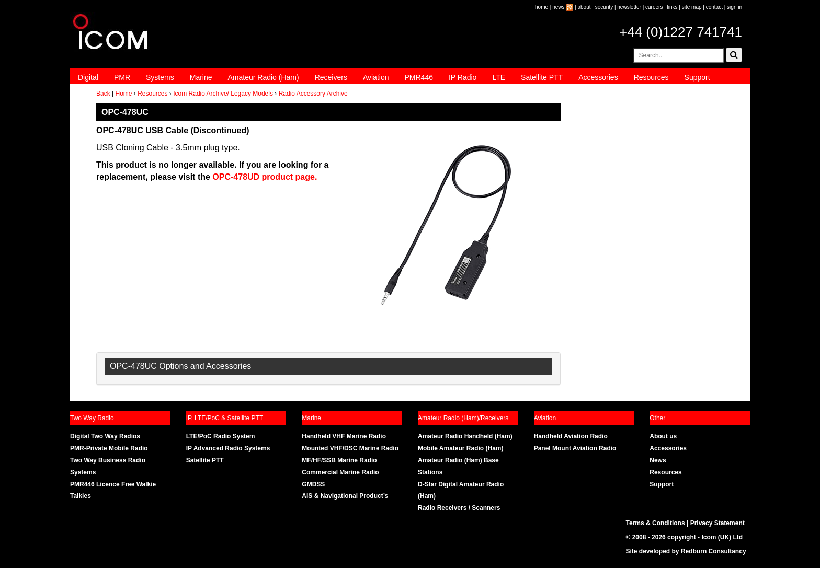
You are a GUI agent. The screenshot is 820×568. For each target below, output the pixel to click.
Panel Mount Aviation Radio (575, 448)
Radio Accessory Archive (313, 93)
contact (714, 7)
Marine (201, 77)
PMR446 (418, 77)
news (558, 7)
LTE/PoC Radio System (220, 436)
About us (663, 436)
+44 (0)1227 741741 (680, 32)
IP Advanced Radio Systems (228, 448)
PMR (122, 77)
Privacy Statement (717, 523)
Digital (88, 77)
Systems (160, 77)
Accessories (598, 77)
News (658, 460)
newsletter (629, 7)
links (672, 7)
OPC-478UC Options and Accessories (180, 366)
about (584, 7)
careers (654, 7)
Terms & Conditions (655, 523)
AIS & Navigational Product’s (345, 496)
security (604, 7)
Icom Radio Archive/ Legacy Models (223, 93)
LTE (498, 77)
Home (123, 93)
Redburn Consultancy (713, 551)
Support (697, 77)
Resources (651, 77)
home (541, 7)
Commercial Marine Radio (340, 472)
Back (103, 93)
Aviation (376, 77)
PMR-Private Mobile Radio (109, 448)
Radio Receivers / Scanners (459, 508)
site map (692, 7)
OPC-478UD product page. (264, 176)
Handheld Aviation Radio (571, 436)
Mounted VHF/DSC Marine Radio (350, 448)
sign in (734, 7)
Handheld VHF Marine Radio (344, 436)
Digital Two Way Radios (105, 436)
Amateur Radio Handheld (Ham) (465, 436)
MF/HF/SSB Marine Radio (339, 460)
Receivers (331, 77)
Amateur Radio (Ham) (263, 77)
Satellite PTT (542, 77)
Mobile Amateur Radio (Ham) (461, 448)
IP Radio (462, 77)
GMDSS (313, 484)
